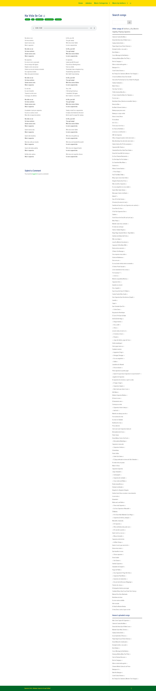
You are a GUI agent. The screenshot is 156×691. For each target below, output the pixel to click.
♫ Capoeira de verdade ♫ (119, 478)
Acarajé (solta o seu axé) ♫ (120, 49)
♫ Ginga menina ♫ (117, 321)
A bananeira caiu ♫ (117, 401)
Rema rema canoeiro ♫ (119, 248)
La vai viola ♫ (116, 496)
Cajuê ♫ (114, 303)
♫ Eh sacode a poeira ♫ (119, 530)
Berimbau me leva (117, 597)
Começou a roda (117, 404)
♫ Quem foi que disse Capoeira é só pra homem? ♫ (126, 374)
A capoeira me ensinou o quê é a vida (123, 380)
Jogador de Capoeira (118, 377)
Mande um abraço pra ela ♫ (120, 413)
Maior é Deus (116, 465)
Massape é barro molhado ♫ (120, 193)
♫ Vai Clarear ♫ (116, 560)
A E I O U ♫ (115, 123)
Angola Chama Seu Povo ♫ (120, 181)
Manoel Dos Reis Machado (119, 594)
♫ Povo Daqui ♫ (116, 171)
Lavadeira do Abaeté (118, 364)
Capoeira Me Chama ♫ (118, 147)
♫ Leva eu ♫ (115, 276)
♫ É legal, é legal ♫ (117, 383)
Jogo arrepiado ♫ (117, 472)
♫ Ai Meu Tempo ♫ (117, 542)
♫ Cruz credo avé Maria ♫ (119, 481)
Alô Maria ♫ (115, 392)
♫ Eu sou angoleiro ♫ (118, 358)
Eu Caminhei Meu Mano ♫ (119, 162)
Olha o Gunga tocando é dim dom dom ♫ (123, 138)
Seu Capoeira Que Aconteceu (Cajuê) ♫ (123, 297)
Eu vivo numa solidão (118, 600)
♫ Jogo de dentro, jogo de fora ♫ (121, 340)
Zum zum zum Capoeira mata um (121, 429)
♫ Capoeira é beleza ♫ (118, 447)
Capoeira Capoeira (117, 469)
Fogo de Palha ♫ (117, 570)
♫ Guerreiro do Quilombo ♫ (120, 579)
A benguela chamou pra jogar (120, 588)
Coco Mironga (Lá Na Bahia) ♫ (120, 55)
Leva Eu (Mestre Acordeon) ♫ (120, 242)
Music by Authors (119, 3)
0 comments (58, 19)
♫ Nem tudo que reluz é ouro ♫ (121, 389)
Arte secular (115, 603)
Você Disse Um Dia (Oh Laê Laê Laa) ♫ (123, 217)
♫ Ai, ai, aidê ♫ (116, 325)
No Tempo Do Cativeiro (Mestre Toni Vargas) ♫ (125, 73)
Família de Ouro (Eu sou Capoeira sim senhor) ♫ (125, 205)
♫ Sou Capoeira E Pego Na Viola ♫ (122, 573)
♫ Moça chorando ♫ (118, 536)
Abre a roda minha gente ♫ (120, 64)
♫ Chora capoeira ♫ (118, 554)
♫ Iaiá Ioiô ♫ (115, 410)
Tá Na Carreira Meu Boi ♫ (119, 92)
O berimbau (115, 450)
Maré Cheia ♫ (116, 86)
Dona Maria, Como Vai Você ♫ (121, 438)
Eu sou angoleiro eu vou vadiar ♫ (121, 187)
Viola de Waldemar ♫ (118, 257)
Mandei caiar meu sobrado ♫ (120, 224)
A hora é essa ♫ (117, 398)
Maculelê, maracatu (117, 521)
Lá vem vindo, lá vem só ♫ (119, 331)
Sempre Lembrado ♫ (118, 487)
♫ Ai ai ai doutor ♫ (117, 367)
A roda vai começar (117, 227)
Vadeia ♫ (115, 214)
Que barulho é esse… (118, 551)
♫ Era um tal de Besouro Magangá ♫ (122, 582)
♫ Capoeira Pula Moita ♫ (119, 576)
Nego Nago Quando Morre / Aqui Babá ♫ (123, 233)
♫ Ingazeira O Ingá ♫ (118, 352)
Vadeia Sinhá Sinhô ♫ (118, 43)
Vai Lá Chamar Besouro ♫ (119, 657)
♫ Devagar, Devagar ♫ (118, 355)
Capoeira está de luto (118, 539)
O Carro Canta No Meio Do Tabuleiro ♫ (123, 95)
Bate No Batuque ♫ (117, 672)
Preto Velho (115, 453)
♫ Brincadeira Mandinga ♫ (119, 441)
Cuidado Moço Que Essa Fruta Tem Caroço (124, 591)
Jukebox (88, 3)
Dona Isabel (115, 557)
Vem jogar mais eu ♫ (118, 346)
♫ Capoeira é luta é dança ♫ (120, 407)
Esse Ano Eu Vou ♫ (117, 208)
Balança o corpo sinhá (118, 113)
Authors (27, 19)
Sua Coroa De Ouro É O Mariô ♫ (121, 291)
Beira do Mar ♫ (116, 104)
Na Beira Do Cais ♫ (117, 423)
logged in (34, 174)
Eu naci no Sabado (117, 420)
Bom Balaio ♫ (116, 52)
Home (80, 3)
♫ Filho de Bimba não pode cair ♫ (121, 527)
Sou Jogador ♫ (116, 288)
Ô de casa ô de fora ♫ (118, 125)
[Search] (129, 22)
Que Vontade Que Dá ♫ (118, 306)
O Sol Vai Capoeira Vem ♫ (119, 211)
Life (33, 19)
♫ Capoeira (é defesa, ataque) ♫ (121, 517)
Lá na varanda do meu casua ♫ (121, 269)
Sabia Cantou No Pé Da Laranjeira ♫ (122, 144)
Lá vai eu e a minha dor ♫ (119, 132)
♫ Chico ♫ (115, 328)
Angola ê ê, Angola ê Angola (120, 490)
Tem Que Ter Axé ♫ (117, 89)
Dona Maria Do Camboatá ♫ (120, 642)
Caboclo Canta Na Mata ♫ (119, 37)
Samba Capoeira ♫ (117, 563)
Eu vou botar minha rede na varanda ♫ (123, 263)
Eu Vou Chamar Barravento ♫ (120, 156)
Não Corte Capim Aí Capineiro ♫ (121, 620)
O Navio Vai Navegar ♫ (118, 251)
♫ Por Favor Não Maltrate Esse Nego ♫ (123, 514)
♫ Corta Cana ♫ (116, 309)
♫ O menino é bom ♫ (118, 334)
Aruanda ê (115, 499)
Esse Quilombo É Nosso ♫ (119, 636)
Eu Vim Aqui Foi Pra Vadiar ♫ (120, 159)
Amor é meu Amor (117, 116)
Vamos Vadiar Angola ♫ (119, 230)
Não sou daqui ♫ (117, 239)
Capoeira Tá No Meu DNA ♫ (120, 245)
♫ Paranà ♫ (115, 337)
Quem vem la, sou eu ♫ (118, 533)
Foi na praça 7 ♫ (117, 273)
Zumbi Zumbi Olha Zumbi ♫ (120, 294)
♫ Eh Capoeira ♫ (117, 524)
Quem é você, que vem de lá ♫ (120, 545)
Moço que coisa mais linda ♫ (120, 178)
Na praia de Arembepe (118, 312)
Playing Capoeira (49, 19)
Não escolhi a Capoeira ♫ (119, 184)
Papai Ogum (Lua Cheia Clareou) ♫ (122, 46)
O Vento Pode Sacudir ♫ (119, 266)
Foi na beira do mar (117, 416)
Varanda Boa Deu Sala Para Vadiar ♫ (122, 150)
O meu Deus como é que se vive (121, 609)
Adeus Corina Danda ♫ (118, 168)
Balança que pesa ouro (118, 110)
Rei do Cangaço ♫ (117, 61)
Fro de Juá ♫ (116, 98)
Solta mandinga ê (117, 343)
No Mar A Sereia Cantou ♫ (119, 107)
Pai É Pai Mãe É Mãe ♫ (118, 175)
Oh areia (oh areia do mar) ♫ (120, 202)
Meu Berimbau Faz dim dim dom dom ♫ (123, 141)
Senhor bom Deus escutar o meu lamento (124, 493)
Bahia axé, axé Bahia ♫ (118, 502)
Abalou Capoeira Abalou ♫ (120, 395)
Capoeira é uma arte (118, 444)
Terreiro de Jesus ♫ (117, 585)
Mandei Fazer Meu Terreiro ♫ (120, 629)
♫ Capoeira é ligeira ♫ (118, 386)
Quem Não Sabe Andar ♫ (119, 190)
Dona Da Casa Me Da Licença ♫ (121, 153)
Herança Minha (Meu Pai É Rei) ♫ (121, 58)
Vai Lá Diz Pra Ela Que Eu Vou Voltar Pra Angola (125, 80)
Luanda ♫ (115, 300)
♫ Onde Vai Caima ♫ (118, 456)
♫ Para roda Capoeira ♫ (119, 505)
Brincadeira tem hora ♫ (118, 432)
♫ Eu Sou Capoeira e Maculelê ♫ (121, 508)
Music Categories (101, 3)
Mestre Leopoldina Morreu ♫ (120, 279)
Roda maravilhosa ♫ (118, 484)
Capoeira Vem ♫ (117, 282)
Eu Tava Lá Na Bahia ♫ (118, 129)
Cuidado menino (117, 349)
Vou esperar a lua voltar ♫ (119, 254)
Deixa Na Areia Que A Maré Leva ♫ (122, 40)
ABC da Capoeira (117, 135)
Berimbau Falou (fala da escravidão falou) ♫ (124, 101)
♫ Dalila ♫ (115, 361)
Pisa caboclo (116, 426)
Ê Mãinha (114, 511)
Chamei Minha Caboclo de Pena (121, 666)
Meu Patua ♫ (116, 220)
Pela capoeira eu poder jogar (120, 371)
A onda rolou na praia (118, 462)
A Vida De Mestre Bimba (119, 606)
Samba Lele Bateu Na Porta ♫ (120, 236)
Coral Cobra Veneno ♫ (118, 70)
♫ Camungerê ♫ (116, 475)
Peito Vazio (115, 435)
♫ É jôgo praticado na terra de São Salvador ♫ (125, 459)
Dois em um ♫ (116, 260)
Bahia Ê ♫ (115, 196)
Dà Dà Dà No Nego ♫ (118, 318)
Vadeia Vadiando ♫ (117, 83)
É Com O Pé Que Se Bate (119, 315)
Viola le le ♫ (115, 165)
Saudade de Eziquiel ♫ (118, 566)
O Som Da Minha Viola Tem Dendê (121, 77)
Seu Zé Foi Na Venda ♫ (118, 199)
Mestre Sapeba (39, 19)
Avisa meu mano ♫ (117, 548)
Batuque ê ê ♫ (116, 67)
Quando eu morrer (117, 285)
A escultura (115, 119)
